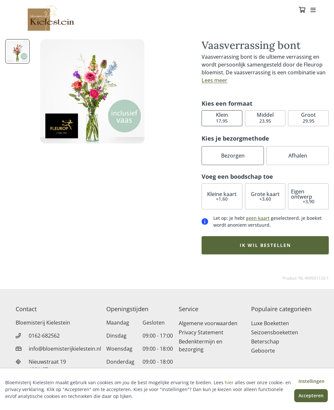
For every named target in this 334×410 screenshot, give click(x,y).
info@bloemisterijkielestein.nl (65, 348)
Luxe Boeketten (270, 323)
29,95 (308, 117)
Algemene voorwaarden (208, 323)
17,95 (222, 117)
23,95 (265, 117)
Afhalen (297, 155)
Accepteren (311, 395)
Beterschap (265, 341)
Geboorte (263, 350)
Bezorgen (233, 155)
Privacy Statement (201, 332)
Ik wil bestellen (265, 245)
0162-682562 (44, 335)
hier (229, 382)
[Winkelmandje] (302, 10)
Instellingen (311, 381)
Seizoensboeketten (274, 332)
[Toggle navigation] (313, 10)
